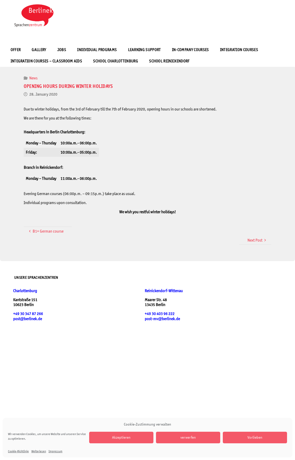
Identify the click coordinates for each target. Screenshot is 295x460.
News (33, 78)
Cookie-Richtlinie (18, 451)
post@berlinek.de (27, 318)
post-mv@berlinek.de (162, 318)
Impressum (55, 451)
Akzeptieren (121, 437)
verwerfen (188, 437)
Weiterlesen (38, 451)
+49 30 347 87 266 (28, 313)
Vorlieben (254, 437)
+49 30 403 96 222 (159, 313)
